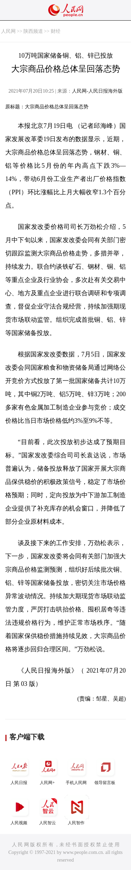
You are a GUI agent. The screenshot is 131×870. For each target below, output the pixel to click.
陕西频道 (33, 31)
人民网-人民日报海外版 (97, 91)
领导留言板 (105, 770)
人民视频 (19, 810)
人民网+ (48, 770)
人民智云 (48, 810)
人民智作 (77, 810)
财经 (55, 31)
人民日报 (19, 770)
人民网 (8, 31)
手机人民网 (77, 770)
